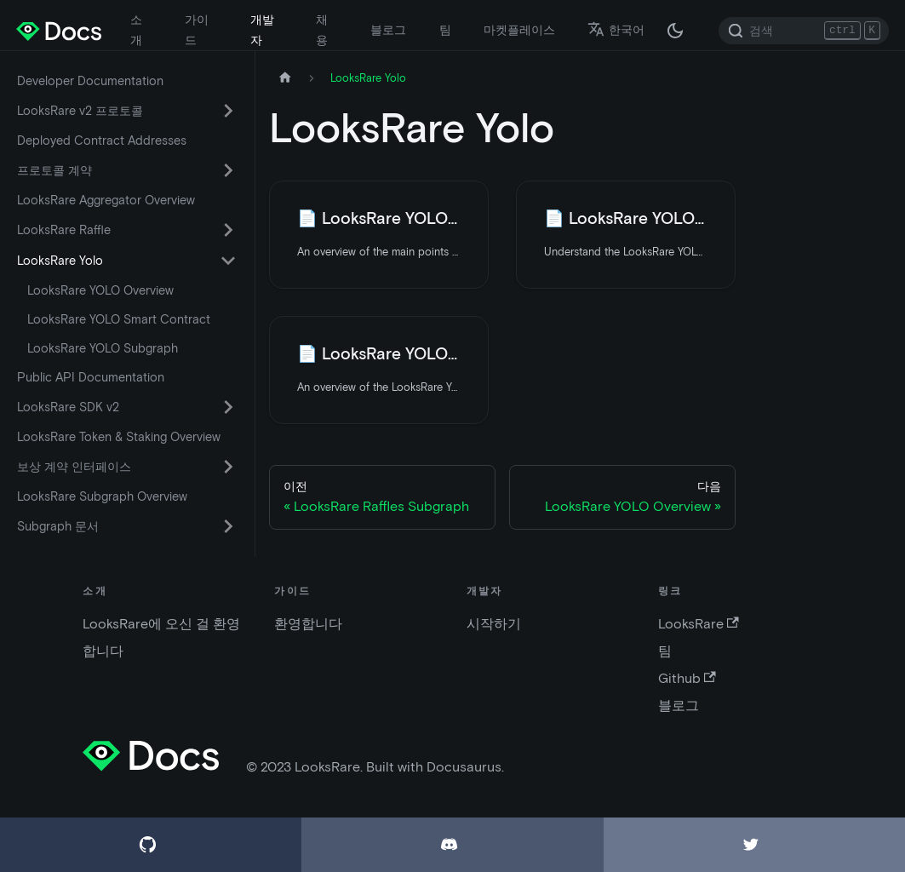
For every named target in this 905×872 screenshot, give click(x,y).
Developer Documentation (90, 81)
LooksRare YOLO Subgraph (102, 348)
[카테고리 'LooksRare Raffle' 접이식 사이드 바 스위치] (228, 230)
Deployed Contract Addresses (101, 140)
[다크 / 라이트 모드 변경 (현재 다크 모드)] (675, 30)
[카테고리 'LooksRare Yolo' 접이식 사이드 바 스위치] (228, 260)
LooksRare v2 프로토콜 (80, 110)
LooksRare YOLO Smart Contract (118, 319)
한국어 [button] (615, 29)
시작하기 (494, 624)
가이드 (197, 30)
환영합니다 (308, 624)
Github (687, 678)
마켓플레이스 (519, 29)
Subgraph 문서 (58, 526)
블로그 (388, 29)
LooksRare (698, 624)
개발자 (262, 30)
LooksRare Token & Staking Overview (119, 437)
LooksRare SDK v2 (68, 407)
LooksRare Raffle (64, 230)
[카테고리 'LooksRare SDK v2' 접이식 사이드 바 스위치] (228, 407)
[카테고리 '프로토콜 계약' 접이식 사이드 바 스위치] (228, 170)
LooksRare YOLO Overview (100, 290)
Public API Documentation (90, 377)
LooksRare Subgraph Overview (102, 496)
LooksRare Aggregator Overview (106, 200)
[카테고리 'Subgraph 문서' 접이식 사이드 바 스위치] (228, 526)
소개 (136, 30)
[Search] (804, 30)
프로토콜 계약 (54, 170)
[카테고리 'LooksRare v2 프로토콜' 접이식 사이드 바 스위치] (228, 110)
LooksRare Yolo (60, 260)
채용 (322, 30)
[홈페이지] (285, 78)
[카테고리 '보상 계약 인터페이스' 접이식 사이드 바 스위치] (228, 466)
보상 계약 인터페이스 (74, 466)
